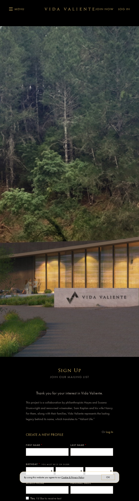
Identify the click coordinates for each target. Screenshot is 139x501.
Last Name (78, 445)
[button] (16, 9)
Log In (124, 9)
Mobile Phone (36, 483)
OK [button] (108, 477)
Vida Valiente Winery (69, 9)
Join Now (104, 9)
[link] (72, 477)
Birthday (48, 464)
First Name (34, 445)
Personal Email (81, 483)
